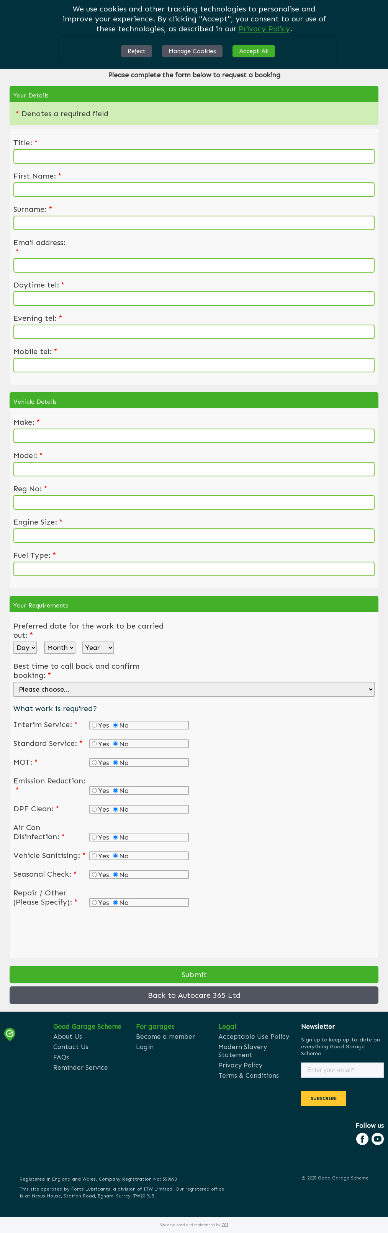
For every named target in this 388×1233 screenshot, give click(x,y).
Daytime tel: (39, 284)
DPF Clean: (36, 808)
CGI (225, 1225)
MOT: (25, 762)
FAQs (61, 1057)
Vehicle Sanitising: (49, 855)
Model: (28, 455)
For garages (155, 1026)
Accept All (253, 51)
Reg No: (30, 488)
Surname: (32, 209)
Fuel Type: (34, 555)
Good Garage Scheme (87, 1026)
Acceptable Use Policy (253, 1036)
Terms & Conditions (248, 1075)
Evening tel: (37, 318)
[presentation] (71, 931)
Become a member (165, 1036)
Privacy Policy (264, 28)
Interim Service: (45, 724)
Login (145, 1047)
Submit (194, 974)
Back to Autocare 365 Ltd (194, 995)
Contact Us (70, 1047)
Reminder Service (80, 1067)
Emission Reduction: (49, 785)
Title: (25, 142)
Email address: (39, 247)
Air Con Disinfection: (39, 832)
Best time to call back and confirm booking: (76, 670)
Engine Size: (38, 521)
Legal (227, 1026)
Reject (137, 51)
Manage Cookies (192, 51)
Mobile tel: (35, 351)
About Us (67, 1036)
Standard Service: (48, 743)
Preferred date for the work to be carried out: (88, 630)
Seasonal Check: (45, 874)
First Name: (37, 175)
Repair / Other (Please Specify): (45, 897)
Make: (26, 422)
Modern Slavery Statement (242, 1051)
